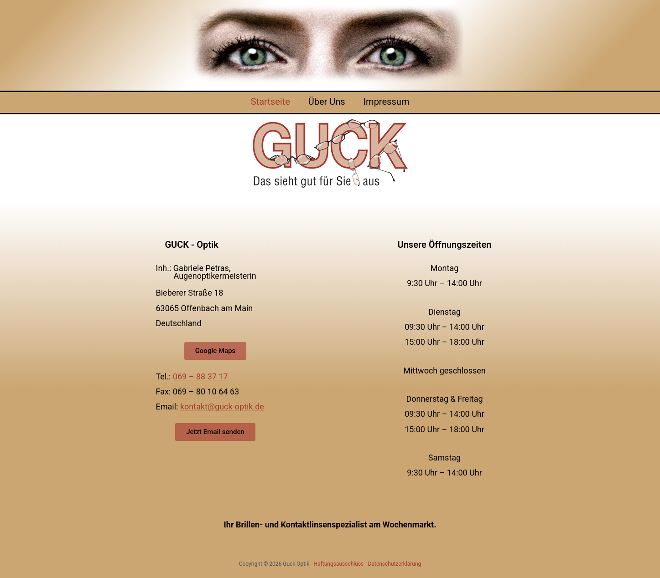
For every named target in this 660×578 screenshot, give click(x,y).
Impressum (387, 101)
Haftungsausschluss (339, 564)
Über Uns (326, 101)
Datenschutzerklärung (394, 564)
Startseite (270, 101)
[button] (215, 351)
